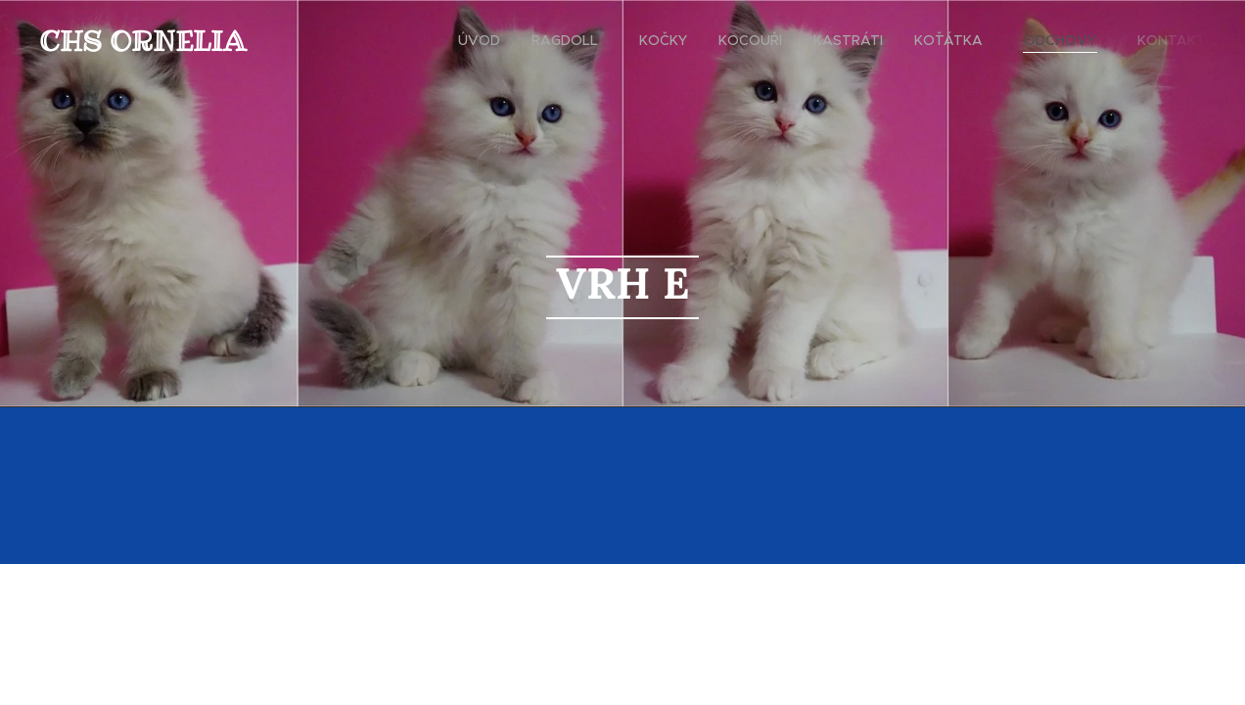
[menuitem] (484, 40)
